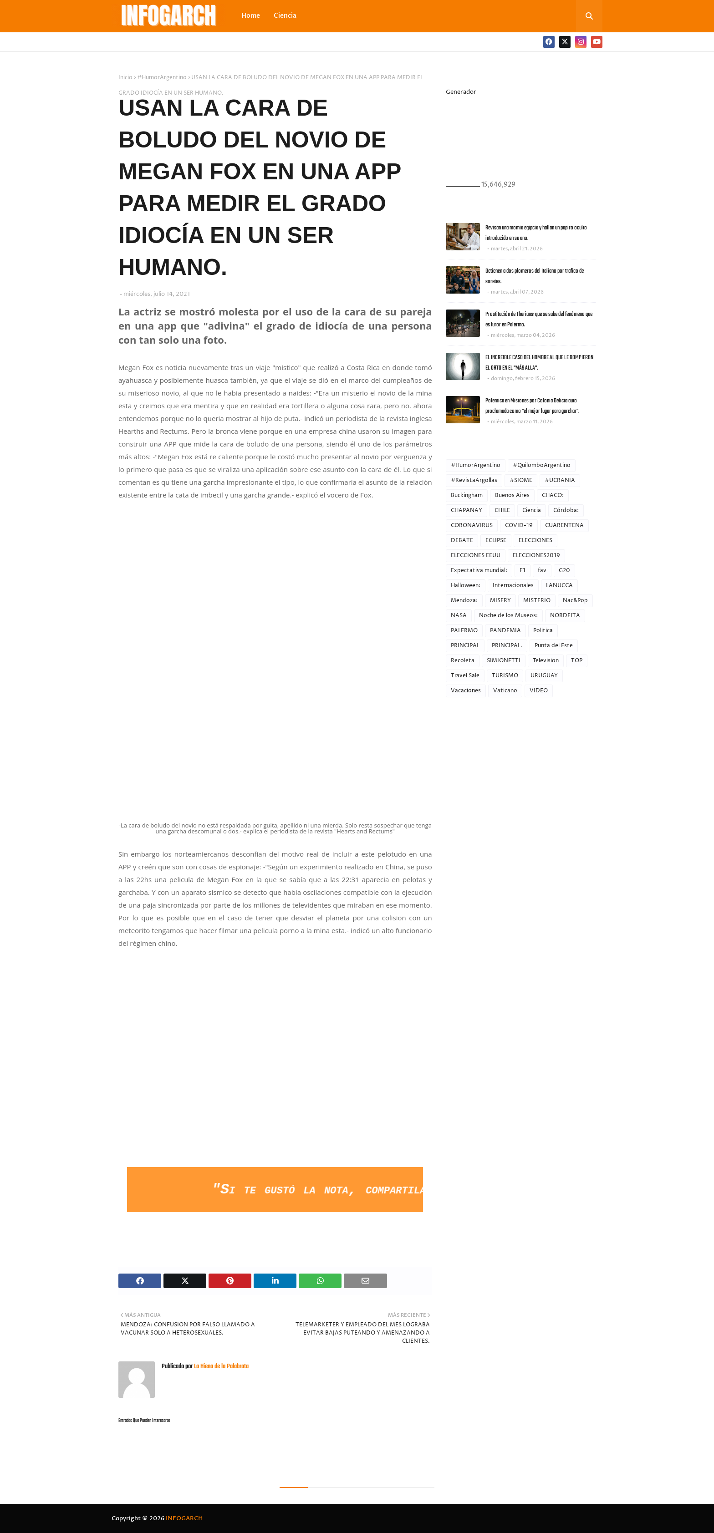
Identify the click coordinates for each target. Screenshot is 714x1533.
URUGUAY (544, 676)
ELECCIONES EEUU (475, 555)
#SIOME (521, 480)
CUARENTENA (564, 525)
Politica (543, 631)
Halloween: (465, 585)
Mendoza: (464, 600)
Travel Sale (465, 676)
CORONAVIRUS (472, 525)
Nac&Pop (575, 600)
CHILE (502, 510)
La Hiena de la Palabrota (221, 1366)
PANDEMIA (505, 631)
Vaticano (505, 691)
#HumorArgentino (162, 77)
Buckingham (467, 495)
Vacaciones (466, 691)
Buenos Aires (512, 495)
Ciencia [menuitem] (285, 15)
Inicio (125, 77)
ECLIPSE (495, 540)
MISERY (500, 600)
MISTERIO (537, 600)
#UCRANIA (560, 480)
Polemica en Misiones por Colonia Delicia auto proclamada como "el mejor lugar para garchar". (532, 406)
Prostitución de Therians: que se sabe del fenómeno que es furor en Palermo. (538, 320)
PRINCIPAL (465, 646)
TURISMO (505, 676)
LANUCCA (559, 585)
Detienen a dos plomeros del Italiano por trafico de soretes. (534, 276)
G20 (564, 570)
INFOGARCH (184, 1518)
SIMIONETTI (503, 661)
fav (542, 570)
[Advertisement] (275, 1098)
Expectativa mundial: (479, 570)
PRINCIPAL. (507, 646)
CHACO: (553, 495)
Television (546, 661)
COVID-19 (519, 525)
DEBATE (462, 540)
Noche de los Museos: (508, 615)
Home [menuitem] (250, 15)
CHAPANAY (466, 510)
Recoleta (462, 661)
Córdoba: (566, 510)
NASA (459, 615)
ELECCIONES (535, 540)
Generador (461, 92)
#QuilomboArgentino (542, 465)
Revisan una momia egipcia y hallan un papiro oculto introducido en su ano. (536, 233)
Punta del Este (554, 646)
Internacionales (513, 585)
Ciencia (531, 510)
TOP (576, 661)
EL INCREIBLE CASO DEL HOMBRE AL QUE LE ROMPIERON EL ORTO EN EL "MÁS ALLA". (539, 363)
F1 (522, 570)
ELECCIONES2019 (536, 555)
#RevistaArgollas (474, 480)
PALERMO (464, 631)
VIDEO (539, 691)
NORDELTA (565, 615)
